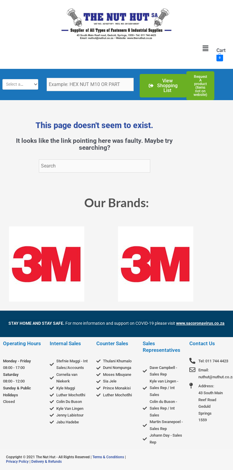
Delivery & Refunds (46, 461)
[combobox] (20, 84)
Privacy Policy (17, 461)
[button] (205, 48)
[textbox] (18, 84)
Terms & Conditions (108, 457)
